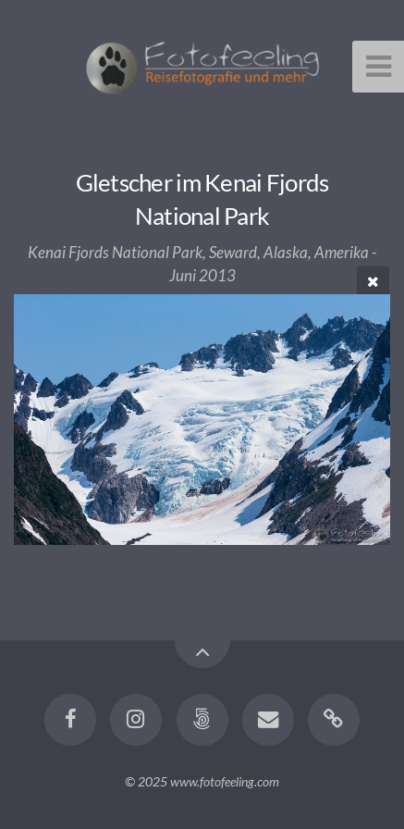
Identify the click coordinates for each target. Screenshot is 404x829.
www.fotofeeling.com (224, 781)
